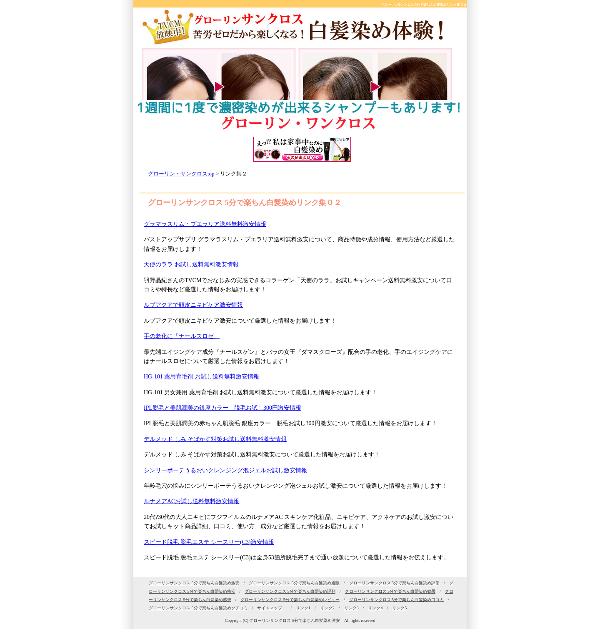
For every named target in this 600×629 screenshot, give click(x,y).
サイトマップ (269, 608)
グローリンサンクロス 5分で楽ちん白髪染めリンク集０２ (424, 5)
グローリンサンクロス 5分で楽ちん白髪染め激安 (194, 583)
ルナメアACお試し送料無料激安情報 (191, 501)
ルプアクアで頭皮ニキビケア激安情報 (193, 305)
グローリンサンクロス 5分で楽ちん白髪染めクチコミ (198, 608)
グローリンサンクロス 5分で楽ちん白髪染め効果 (390, 591)
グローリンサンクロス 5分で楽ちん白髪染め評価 (394, 583)
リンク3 (351, 608)
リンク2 (327, 608)
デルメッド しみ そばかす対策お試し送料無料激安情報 (215, 439)
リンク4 (375, 608)
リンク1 (303, 608)
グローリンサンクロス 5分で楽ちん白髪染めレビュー (290, 599)
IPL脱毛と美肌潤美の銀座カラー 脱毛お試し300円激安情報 (222, 408)
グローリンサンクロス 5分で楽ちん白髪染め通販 (294, 583)
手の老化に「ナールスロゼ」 (182, 336)
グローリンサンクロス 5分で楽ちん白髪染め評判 (290, 591)
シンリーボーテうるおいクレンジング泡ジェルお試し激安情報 (225, 470)
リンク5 (399, 608)
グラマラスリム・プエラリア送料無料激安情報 (205, 224)
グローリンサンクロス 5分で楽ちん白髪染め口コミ (396, 599)
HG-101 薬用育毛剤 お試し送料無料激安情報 (201, 376)
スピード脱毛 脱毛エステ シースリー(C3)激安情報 (209, 542)
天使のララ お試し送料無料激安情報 (191, 264)
